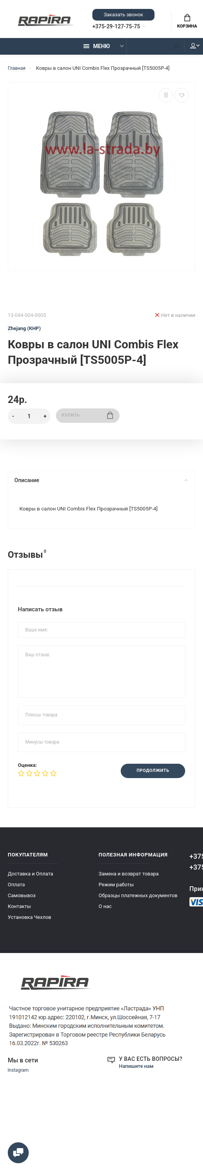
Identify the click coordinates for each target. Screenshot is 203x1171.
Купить (87, 419)
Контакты (19, 912)
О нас (105, 912)
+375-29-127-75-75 (122, 27)
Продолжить (150, 776)
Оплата (16, 890)
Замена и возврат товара (129, 879)
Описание (100, 484)
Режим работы (116, 890)
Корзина (187, 22)
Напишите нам (137, 1072)
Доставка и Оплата (30, 879)
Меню (96, 49)
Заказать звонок (123, 15)
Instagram (19, 1076)
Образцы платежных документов (138, 901)
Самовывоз (22, 901)
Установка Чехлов (29, 923)
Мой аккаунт (187, 49)
